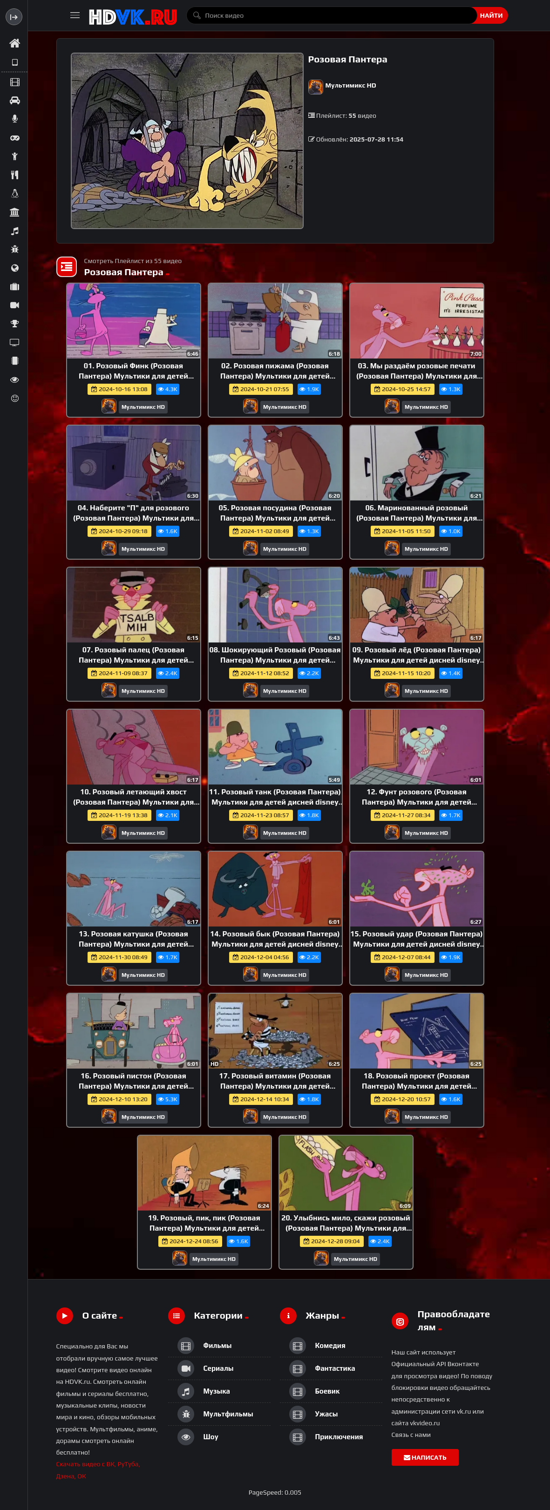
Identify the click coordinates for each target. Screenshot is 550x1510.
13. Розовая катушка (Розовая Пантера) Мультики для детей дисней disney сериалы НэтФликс (133, 943)
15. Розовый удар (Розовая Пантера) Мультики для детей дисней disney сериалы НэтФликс (416, 943)
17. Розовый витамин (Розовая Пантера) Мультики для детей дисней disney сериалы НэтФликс (274, 1085)
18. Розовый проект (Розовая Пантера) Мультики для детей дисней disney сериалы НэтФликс (416, 1085)
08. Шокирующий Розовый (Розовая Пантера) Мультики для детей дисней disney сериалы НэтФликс (274, 659)
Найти (491, 15)
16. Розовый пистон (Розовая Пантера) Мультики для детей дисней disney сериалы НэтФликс (133, 1085)
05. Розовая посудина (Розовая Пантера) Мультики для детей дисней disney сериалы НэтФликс (274, 517)
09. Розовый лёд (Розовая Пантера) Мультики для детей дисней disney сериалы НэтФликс (416, 659)
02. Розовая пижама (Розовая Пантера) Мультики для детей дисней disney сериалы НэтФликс (274, 375)
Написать (425, 1457)
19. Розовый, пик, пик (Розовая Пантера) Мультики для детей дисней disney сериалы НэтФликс (204, 1227)
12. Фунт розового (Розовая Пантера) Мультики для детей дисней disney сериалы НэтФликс (416, 801)
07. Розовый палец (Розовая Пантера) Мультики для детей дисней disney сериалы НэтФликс (133, 659)
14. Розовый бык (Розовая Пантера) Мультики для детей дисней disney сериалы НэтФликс (275, 943)
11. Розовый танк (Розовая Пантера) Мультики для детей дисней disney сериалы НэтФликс (275, 801)
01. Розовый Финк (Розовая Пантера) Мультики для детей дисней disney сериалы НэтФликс (133, 375)
